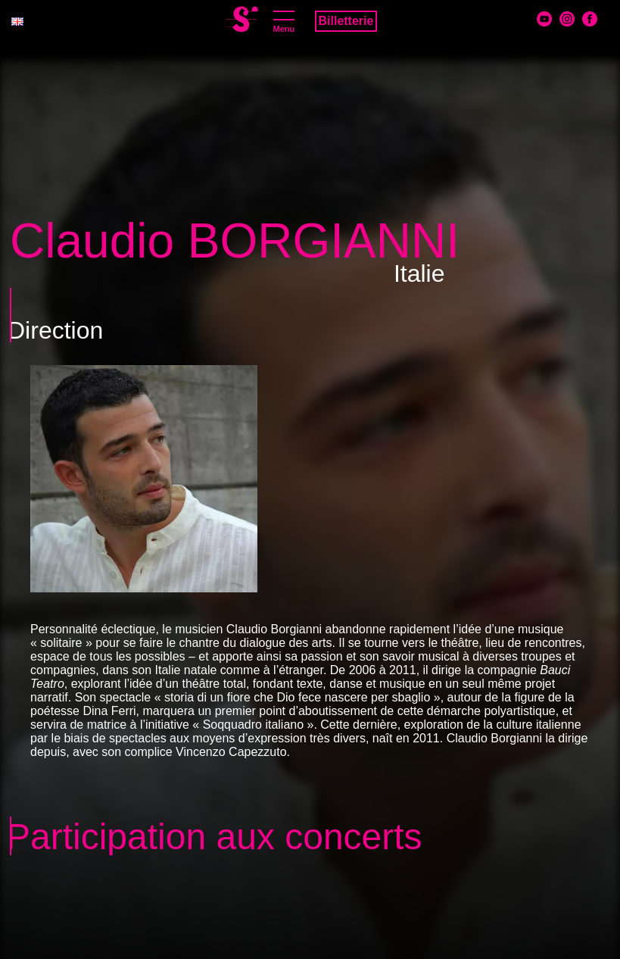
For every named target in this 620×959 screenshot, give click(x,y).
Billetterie (346, 20)
